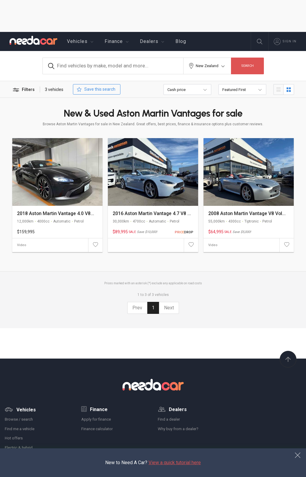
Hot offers (14, 438)
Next (169, 308)
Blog (180, 41)
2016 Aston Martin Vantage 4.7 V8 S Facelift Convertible (152, 214)
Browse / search (19, 419)
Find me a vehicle (19, 429)
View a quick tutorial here (175, 462)
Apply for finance (96, 419)
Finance (117, 41)
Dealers (153, 41)
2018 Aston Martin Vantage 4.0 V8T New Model (56, 214)
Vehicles (81, 41)
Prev (137, 308)
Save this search (95, 89)
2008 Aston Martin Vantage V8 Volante (247, 214)
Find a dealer (169, 419)
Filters (23, 90)
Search (247, 66)
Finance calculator (97, 429)
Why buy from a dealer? (178, 429)
